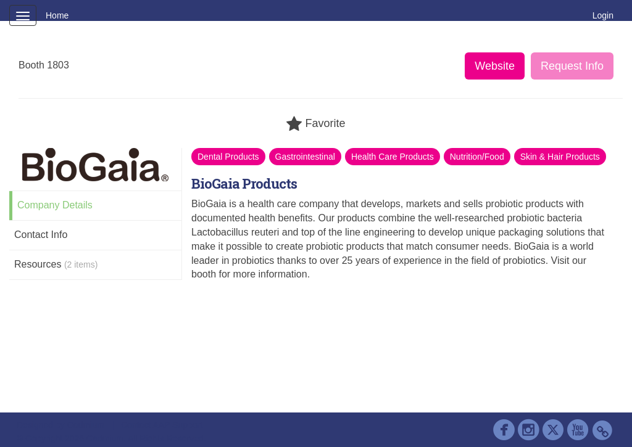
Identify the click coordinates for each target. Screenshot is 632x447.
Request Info (572, 66)
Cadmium (85, 425)
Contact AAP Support (161, 425)
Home (57, 15)
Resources (56, 264)
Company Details (55, 205)
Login (602, 15)
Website (495, 66)
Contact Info (40, 234)
